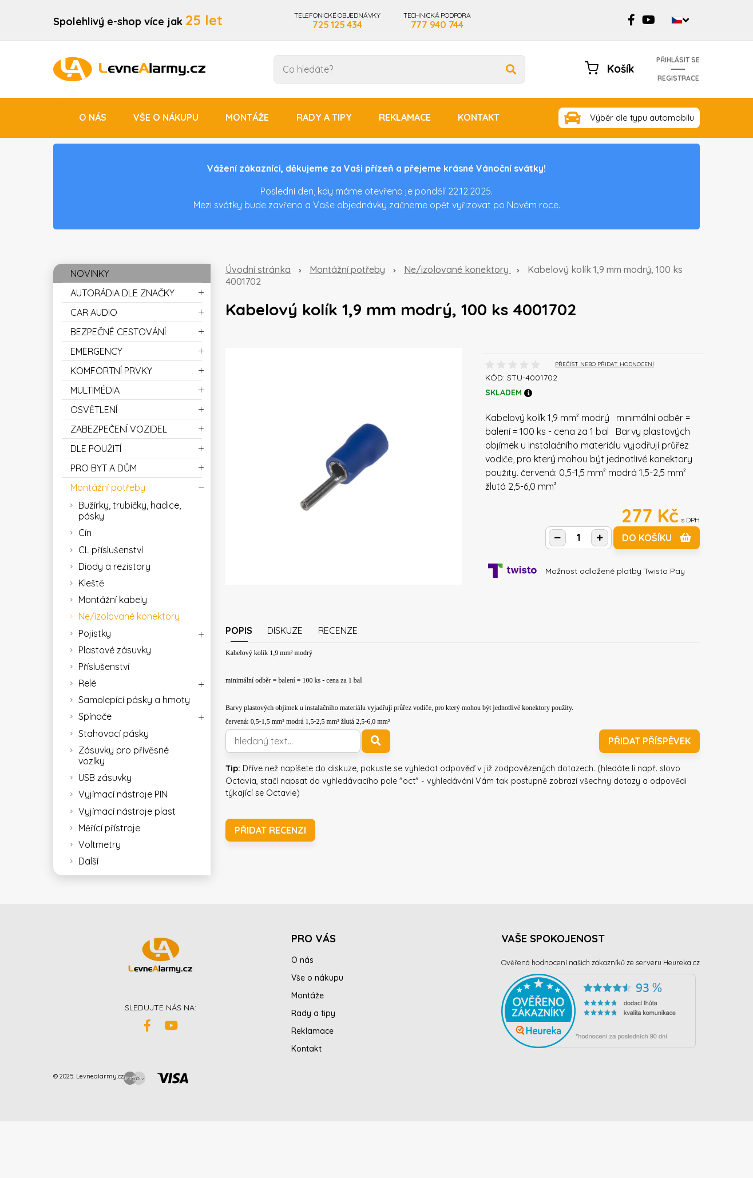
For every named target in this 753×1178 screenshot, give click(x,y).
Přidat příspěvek (649, 741)
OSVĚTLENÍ (93, 409)
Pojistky (94, 633)
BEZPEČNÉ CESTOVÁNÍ (118, 332)
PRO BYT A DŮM (103, 468)
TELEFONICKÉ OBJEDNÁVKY (337, 20)
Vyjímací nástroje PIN (123, 794)
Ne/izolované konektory (457, 269)
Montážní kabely (112, 599)
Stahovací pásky (113, 733)
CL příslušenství (110, 550)
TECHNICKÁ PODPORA (437, 20)
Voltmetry (99, 844)
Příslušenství (103, 666)
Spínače (95, 716)
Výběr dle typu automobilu (642, 117)
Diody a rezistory (114, 566)
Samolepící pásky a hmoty (134, 699)
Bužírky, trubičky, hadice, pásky (129, 510)
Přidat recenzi (270, 830)
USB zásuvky (105, 777)
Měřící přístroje (109, 828)
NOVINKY (89, 273)
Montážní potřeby (347, 269)
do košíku (656, 538)
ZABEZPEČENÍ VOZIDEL (118, 429)
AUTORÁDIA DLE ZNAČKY (122, 293)
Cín (85, 532)
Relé (87, 683)
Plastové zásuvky (114, 650)
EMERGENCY (96, 351)
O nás (92, 117)
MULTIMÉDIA (95, 390)
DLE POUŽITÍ (95, 448)
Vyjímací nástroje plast (127, 811)
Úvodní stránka (258, 269)
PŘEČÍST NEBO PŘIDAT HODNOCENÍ (604, 364)
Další (88, 861)
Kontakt (479, 117)
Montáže (247, 117)
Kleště (91, 583)
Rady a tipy (324, 117)
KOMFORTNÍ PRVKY (111, 370)
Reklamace (405, 117)
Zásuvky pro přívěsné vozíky (123, 755)
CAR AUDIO (93, 312)
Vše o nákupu (166, 117)
